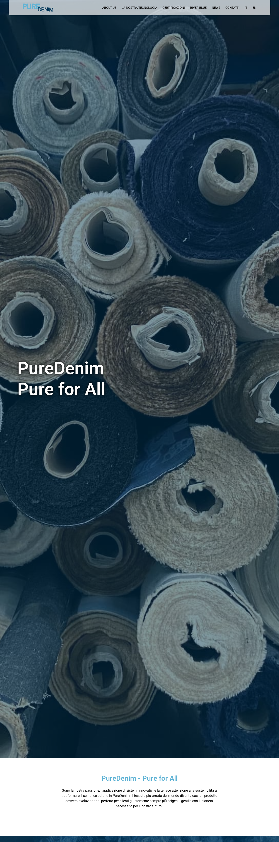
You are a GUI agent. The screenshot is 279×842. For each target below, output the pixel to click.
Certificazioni (173, 7)
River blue (198, 7)
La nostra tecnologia (139, 7)
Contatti (232, 7)
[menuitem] (246, 7)
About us (109, 7)
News (216, 7)
